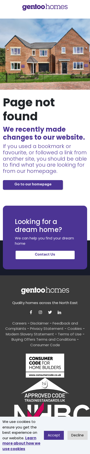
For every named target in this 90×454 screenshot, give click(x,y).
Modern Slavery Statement (30, 334)
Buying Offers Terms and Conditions (44, 339)
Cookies (74, 328)
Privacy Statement (47, 328)
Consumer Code (45, 344)
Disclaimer (39, 323)
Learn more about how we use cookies (21, 443)
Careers (19, 323)
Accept (54, 435)
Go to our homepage (33, 184)
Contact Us (45, 254)
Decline (77, 435)
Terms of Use (70, 334)
